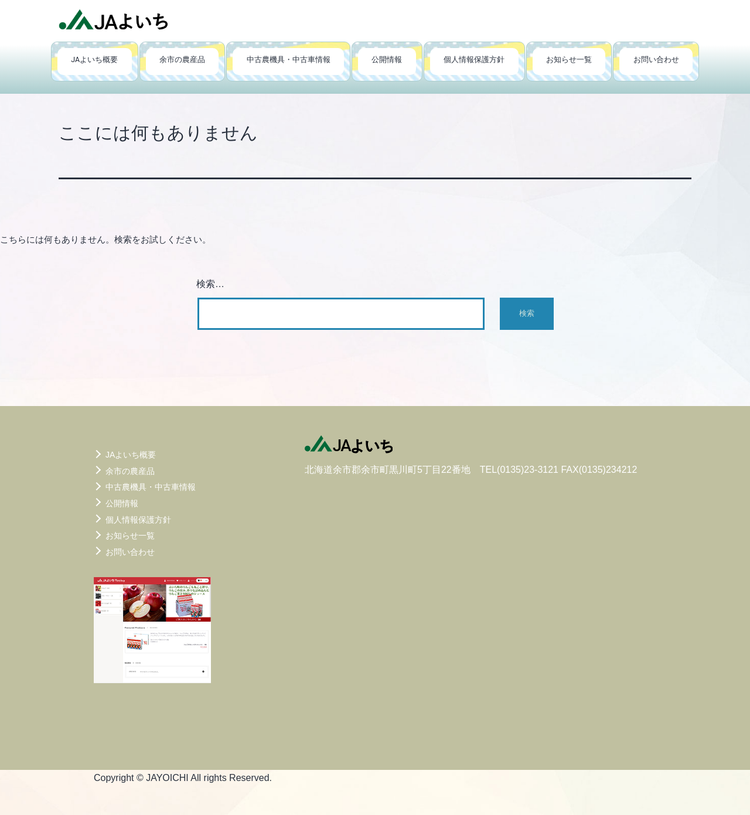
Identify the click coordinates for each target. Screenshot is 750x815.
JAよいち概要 (94, 59)
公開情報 (386, 59)
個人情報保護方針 (474, 59)
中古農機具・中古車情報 (288, 59)
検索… (210, 284)
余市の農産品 (182, 59)
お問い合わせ (656, 59)
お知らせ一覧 (569, 59)
